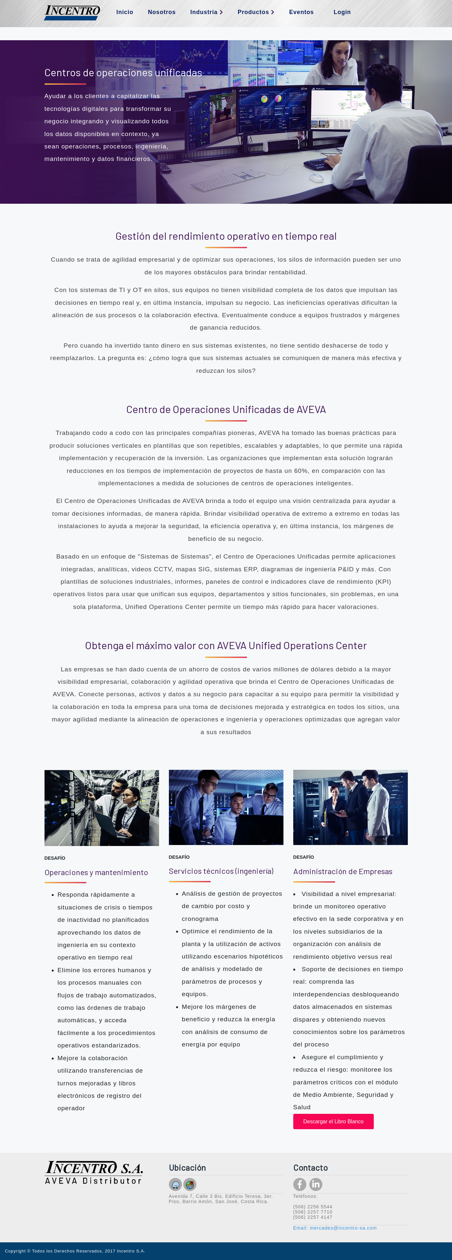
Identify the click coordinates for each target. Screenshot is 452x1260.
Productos (256, 12)
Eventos (301, 12)
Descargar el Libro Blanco (333, 1121)
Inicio (125, 12)
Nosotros (162, 12)
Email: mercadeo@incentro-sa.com (335, 1228)
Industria (206, 12)
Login (342, 12)
